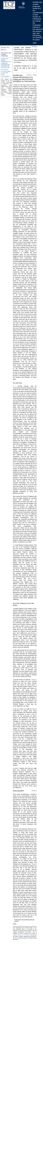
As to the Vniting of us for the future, (6, 73)
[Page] (34, 46)
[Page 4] (34, 361)
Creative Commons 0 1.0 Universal (21, 935)
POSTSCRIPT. (5, 76)
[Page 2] (34, 126)
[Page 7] (34, 679)
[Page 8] (34, 790)
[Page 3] (34, 244)
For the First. (5, 69)
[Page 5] (34, 470)
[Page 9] (34, 864)
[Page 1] (29, 75)
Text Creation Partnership (6, 54)
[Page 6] (34, 578)
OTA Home (4, 53)
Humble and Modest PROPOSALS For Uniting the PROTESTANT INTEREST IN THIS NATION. (6, 63)
